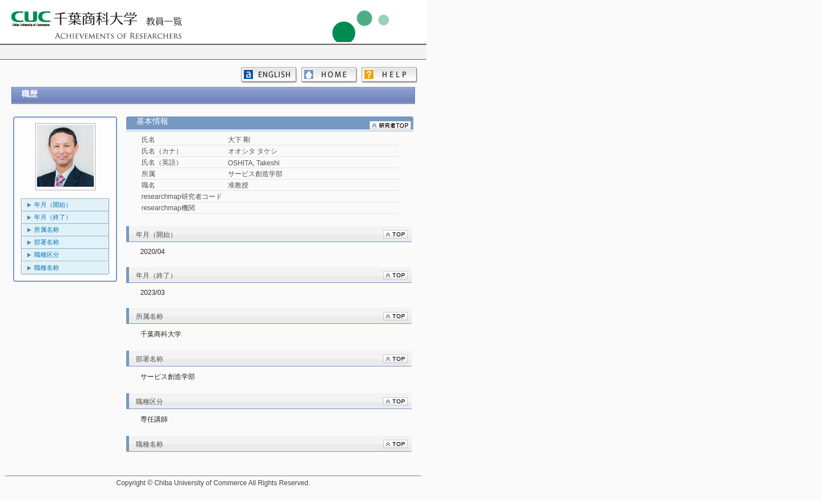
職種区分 (46, 254)
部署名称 (46, 242)
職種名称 (46, 267)
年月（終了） (53, 217)
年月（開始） (53, 204)
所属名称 (46, 229)
